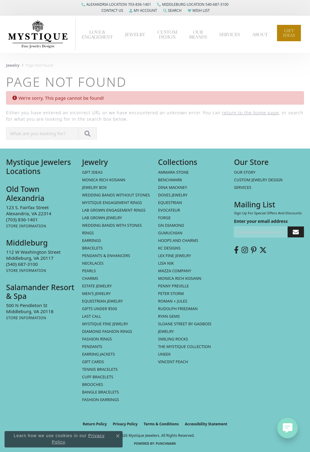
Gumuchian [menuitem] (170, 233)
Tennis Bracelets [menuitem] (100, 369)
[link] (116, 5)
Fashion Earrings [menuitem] (100, 399)
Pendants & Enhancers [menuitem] (106, 255)
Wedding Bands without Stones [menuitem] (116, 195)
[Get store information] (26, 226)
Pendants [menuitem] (92, 346)
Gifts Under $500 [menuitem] (99, 308)
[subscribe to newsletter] (296, 232)
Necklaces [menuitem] (93, 263)
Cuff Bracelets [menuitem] (97, 377)
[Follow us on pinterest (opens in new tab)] (253, 250)
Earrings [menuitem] (91, 240)
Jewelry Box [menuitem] (94, 187)
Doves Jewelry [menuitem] (172, 195)
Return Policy (95, 424)
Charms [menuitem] (90, 278)
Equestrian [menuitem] (170, 202)
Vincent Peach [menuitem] (173, 361)
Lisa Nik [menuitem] (166, 263)
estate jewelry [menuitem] (97, 286)
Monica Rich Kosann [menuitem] (179, 278)
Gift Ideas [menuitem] (92, 172)
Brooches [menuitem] (92, 384)
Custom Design (167, 34)
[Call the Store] (22, 219)
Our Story (245, 172)
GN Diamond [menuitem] (171, 225)
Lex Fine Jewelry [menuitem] (174, 255)
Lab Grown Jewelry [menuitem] (102, 217)
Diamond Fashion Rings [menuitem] (107, 331)
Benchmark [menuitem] (170, 179)
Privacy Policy (125, 424)
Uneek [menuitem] (164, 354)
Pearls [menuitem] (89, 270)
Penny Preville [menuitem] (173, 286)
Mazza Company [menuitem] (174, 270)
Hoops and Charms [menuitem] (178, 240)
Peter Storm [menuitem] (171, 293)
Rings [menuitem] (88, 233)
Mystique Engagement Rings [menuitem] (112, 202)
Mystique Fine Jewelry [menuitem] (105, 323)
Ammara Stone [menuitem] (173, 172)
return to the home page (250, 113)
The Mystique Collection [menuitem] (184, 346)
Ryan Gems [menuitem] (169, 316)
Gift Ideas (289, 33)
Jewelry (135, 34)
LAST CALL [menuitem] (91, 316)
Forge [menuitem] (164, 217)
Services (229, 34)
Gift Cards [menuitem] (93, 361)
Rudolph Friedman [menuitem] (178, 308)
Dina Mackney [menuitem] (172, 187)
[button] (111, 11)
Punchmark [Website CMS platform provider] (166, 443)
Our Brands (198, 34)
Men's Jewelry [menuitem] (96, 293)
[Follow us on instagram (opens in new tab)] (245, 250)
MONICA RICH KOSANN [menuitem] (103, 179)
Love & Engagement (97, 34)
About (260, 34)
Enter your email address (261, 221)
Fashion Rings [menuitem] (97, 339)
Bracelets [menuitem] (92, 248)
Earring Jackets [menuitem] (98, 354)
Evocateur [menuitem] (169, 210)
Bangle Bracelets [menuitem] (100, 392)
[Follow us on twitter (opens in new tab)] (263, 250)
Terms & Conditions (161, 424)
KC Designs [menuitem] (169, 248)
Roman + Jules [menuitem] (172, 301)
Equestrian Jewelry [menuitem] (102, 301)
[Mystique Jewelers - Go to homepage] (41, 34)
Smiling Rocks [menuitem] (173, 339)
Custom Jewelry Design (258, 179)
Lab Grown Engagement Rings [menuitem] (114, 210)
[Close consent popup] (118, 436)
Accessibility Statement (206, 424)
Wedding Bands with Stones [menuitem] (112, 225)
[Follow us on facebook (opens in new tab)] (236, 250)
